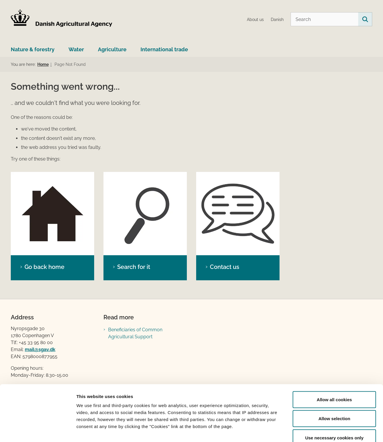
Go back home (44, 266)
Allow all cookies (334, 365)
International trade (164, 49)
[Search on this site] (365, 19)
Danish (277, 19)
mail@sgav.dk (40, 349)
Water (76, 49)
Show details (305, 430)
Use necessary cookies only (334, 403)
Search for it (133, 266)
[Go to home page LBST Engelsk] (62, 19)
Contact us (224, 266)
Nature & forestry (33, 49)
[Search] (331, 19)
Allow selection (334, 384)
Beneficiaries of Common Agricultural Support (135, 333)
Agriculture (112, 49)
